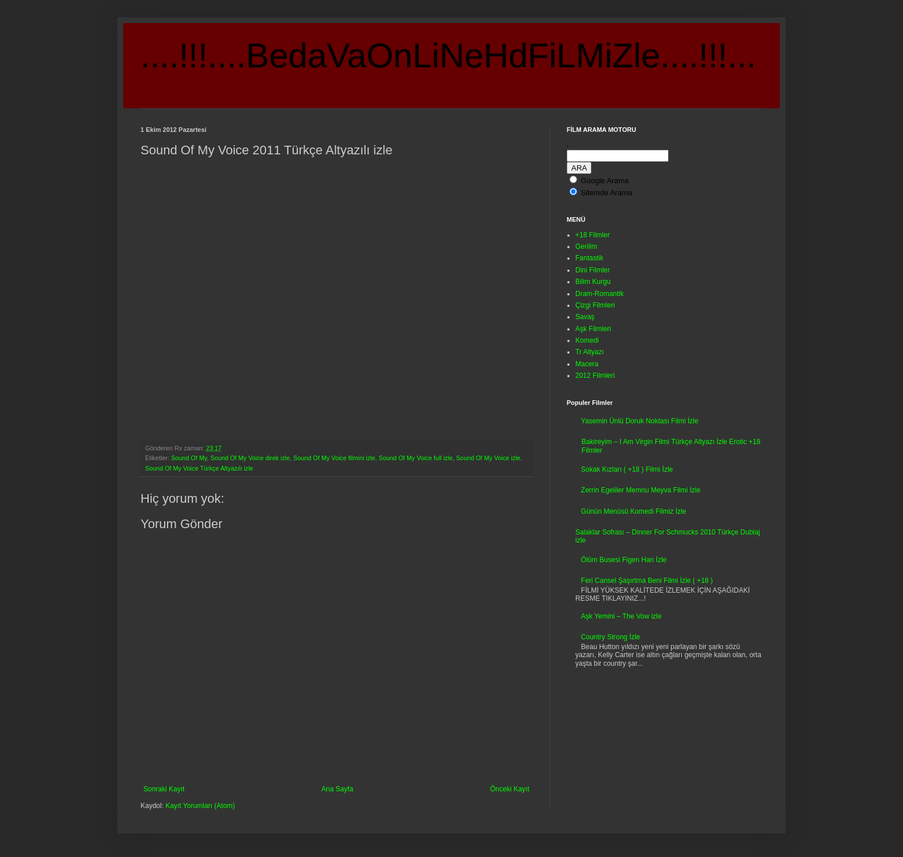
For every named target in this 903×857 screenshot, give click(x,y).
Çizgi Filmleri (595, 305)
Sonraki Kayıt (163, 789)
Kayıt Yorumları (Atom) (200, 806)
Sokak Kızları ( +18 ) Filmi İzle (627, 469)
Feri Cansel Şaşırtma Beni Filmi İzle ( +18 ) (647, 581)
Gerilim (586, 246)
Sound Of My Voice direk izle (250, 457)
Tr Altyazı (589, 352)
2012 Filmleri (595, 375)
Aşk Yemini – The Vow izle (621, 616)
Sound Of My (189, 457)
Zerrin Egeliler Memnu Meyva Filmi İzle (640, 490)
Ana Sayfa (337, 789)
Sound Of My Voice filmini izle (334, 457)
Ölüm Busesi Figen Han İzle (624, 560)
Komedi (587, 340)
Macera (586, 364)
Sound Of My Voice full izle (415, 457)
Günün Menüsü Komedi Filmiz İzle (633, 511)
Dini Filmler (592, 270)
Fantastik (589, 258)
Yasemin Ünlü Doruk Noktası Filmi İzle (640, 421)
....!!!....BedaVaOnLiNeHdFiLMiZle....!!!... (448, 55)
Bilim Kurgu (592, 282)
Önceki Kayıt (509, 789)
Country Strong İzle (610, 637)
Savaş (584, 317)
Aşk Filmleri (593, 329)
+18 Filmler (592, 235)
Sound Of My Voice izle (488, 457)
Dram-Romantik (599, 294)
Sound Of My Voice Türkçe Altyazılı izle (199, 468)
